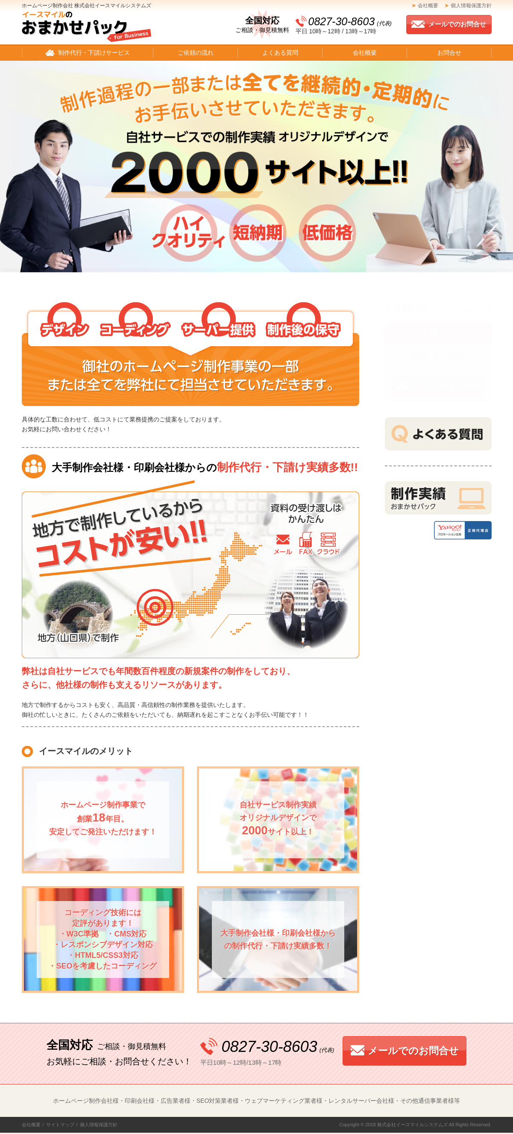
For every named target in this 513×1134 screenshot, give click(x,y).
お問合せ (449, 52)
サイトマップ (60, 1124)
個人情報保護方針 (471, 6)
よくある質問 (280, 52)
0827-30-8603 (350, 21)
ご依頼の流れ (196, 52)
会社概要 (428, 6)
